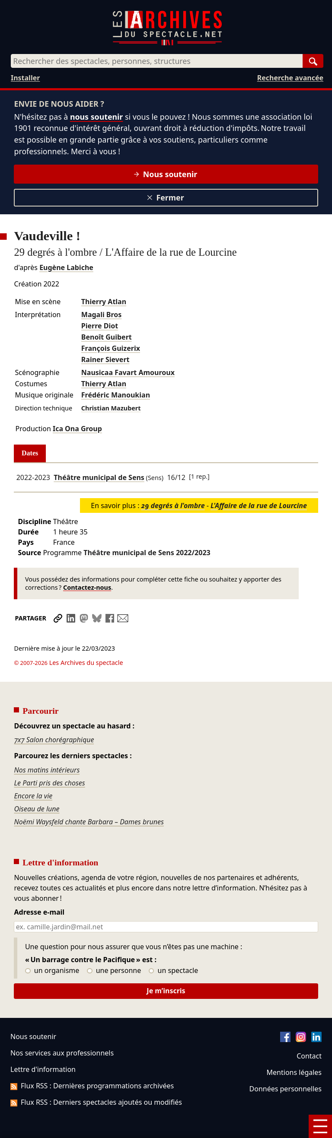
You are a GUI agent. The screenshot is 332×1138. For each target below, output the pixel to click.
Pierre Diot (99, 326)
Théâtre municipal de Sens (99, 477)
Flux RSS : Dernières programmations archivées (92, 1061)
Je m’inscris (166, 966)
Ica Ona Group (77, 428)
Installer (25, 78)
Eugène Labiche (66, 267)
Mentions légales (294, 1048)
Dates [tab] (30, 453)
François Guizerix (110, 348)
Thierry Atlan (103, 301)
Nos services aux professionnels (62, 1028)
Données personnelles (285, 1064)
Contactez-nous (87, 587)
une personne (114, 946)
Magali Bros (101, 314)
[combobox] (157, 61)
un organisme (52, 946)
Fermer (165, 197)
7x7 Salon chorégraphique (54, 715)
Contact (309, 1031)
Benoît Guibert (106, 337)
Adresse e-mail (39, 888)
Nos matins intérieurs (47, 745)
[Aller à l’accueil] (167, 43)
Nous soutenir (165, 174)
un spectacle (173, 946)
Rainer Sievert (105, 359)
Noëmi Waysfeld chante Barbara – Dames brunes (88, 797)
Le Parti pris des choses (49, 758)
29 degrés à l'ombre (173, 505)
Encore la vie (33, 771)
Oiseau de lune (36, 784)
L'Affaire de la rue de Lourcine (259, 505)
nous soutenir (96, 116)
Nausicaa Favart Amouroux (128, 372)
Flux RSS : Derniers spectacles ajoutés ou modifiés (96, 1078)
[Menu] (320, 1126)
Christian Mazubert (111, 408)
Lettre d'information (43, 1045)
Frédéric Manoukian (115, 395)
